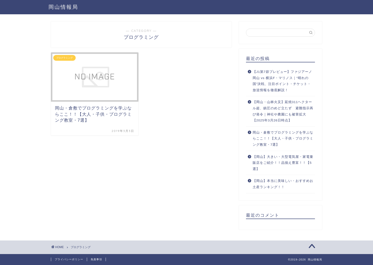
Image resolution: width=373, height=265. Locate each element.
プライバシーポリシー (69, 259)
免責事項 (96, 259)
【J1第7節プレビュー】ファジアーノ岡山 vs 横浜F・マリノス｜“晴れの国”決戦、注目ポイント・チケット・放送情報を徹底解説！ (282, 81)
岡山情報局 (63, 7)
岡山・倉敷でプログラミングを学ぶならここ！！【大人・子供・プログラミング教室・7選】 (283, 138)
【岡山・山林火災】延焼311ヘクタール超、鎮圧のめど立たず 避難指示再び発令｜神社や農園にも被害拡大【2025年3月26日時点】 (283, 111)
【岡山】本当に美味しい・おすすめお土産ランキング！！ (283, 184)
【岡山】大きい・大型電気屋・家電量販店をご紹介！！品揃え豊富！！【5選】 (283, 163)
